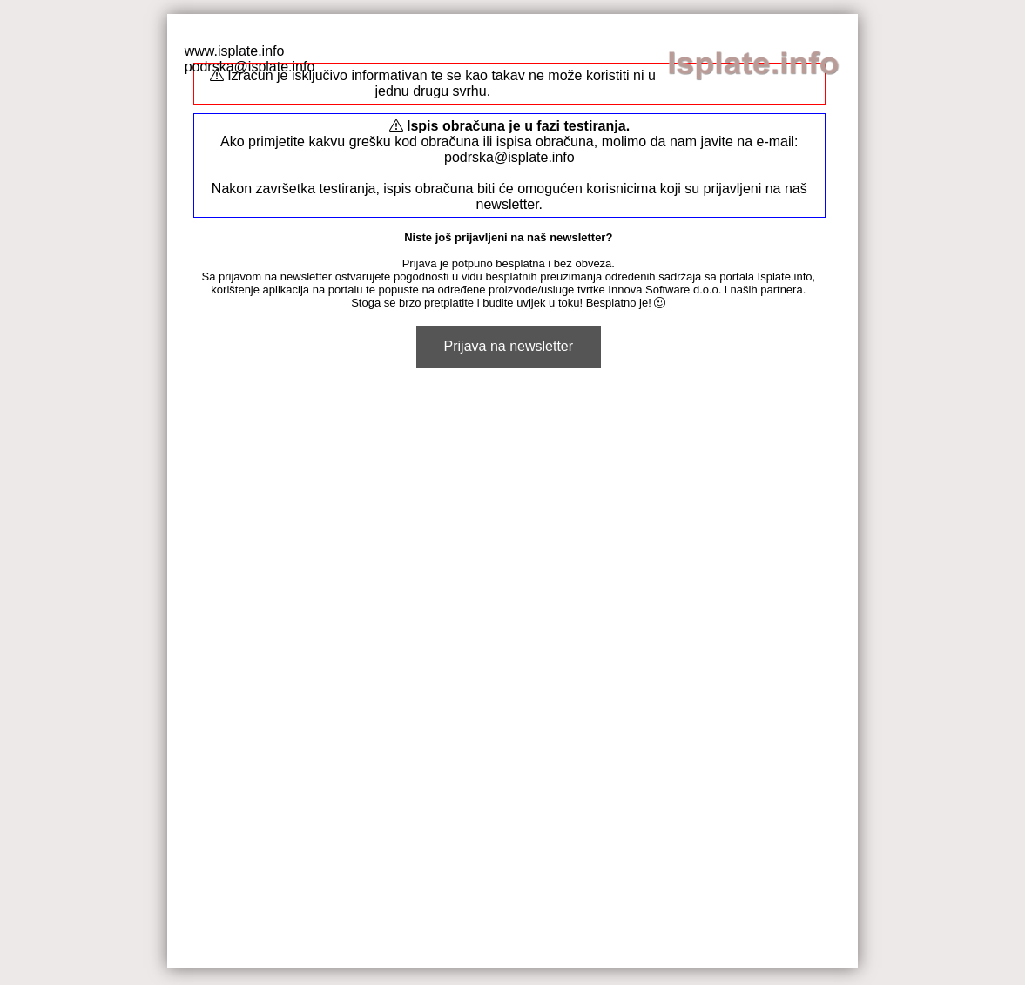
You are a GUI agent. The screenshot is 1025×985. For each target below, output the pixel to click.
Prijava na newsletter (509, 346)
